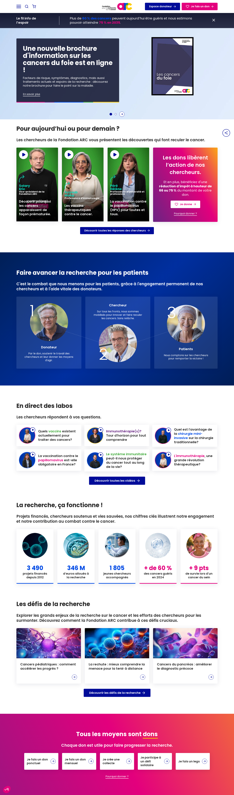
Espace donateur (162, 6)
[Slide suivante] (121, 114)
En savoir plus (31, 94)
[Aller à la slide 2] (116, 114)
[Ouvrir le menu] (18, 6)
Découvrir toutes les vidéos (117, 481)
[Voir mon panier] (34, 6)
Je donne (185, 204)
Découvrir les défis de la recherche (117, 693)
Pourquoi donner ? (185, 213)
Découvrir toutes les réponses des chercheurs (117, 230)
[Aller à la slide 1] (111, 114)
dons (150, 734)
